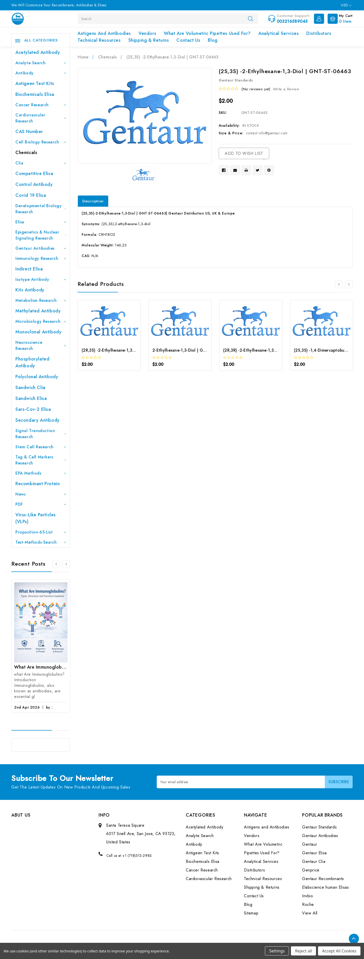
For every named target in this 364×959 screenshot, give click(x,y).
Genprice (311, 870)
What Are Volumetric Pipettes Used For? (207, 33)
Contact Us (188, 40)
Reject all (303, 951)
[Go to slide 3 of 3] (56, 564)
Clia (40, 163)
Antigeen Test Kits (34, 83)
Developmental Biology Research (40, 209)
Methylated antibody (38, 311)
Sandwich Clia (30, 387)
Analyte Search (40, 63)
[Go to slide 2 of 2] (339, 284)
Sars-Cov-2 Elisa (33, 409)
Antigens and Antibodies (104, 33)
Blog (212, 40)
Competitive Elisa (34, 173)
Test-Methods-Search (40, 542)
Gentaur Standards (319, 827)
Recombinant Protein (37, 483)
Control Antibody (34, 184)
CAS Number (29, 131)
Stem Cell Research (40, 447)
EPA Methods (40, 473)
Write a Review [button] (286, 89)
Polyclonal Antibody (36, 376)
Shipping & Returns (148, 40)
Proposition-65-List (40, 532)
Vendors (147, 33)
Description (93, 201)
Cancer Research (40, 105)
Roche (308, 904)
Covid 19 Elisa (30, 195)
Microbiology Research (40, 321)
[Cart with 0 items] (339, 18)
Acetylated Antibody (37, 52)
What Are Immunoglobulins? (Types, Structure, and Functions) (40, 667)
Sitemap (251, 913)
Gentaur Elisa (314, 853)
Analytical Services (278, 33)
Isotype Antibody (40, 279)
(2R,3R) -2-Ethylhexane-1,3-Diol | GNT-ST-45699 (269, 350)
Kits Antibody (29, 290)
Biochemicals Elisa (34, 94)
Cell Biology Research (40, 142)
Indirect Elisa (29, 269)
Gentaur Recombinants (323, 879)
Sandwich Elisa (31, 398)
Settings (277, 951)
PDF (40, 504)
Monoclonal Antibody (38, 332)
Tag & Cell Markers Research (40, 460)
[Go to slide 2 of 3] (66, 564)
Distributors (318, 33)
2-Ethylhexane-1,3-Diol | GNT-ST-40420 (190, 350)
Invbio (307, 896)
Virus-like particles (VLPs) (35, 518)
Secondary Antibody (37, 420)
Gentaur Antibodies (40, 248)
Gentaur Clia (313, 861)
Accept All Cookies (339, 951)
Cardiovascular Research (40, 118)
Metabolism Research (40, 300)
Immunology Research (40, 258)
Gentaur (309, 844)
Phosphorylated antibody (32, 362)
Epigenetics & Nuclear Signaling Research (40, 235)
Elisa (40, 222)
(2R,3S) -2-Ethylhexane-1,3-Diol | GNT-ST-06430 (128, 350)
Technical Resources (99, 40)
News (40, 494)
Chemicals (26, 152)
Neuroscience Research (40, 345)
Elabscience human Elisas (325, 887)
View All (309, 913)
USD (346, 5)
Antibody (40, 73)
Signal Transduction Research (40, 434)
